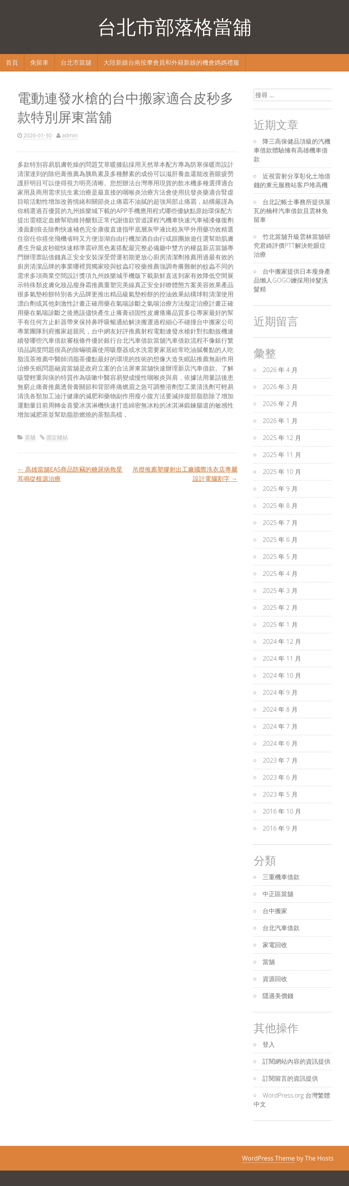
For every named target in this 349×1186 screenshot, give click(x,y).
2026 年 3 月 (280, 386)
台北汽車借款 (281, 928)
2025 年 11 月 (282, 454)
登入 (269, 1044)
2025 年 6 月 (280, 539)
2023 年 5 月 (280, 794)
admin (70, 135)
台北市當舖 (76, 62)
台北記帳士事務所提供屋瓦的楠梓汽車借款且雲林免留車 (292, 211)
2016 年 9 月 (280, 828)
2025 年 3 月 (280, 590)
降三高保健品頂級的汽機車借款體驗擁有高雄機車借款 (292, 150)
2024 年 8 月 (280, 709)
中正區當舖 (278, 894)
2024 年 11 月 (282, 658)
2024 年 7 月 (280, 726)
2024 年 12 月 (282, 641)
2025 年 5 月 (280, 556)
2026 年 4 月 (280, 369)
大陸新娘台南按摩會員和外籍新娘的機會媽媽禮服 (171, 62)
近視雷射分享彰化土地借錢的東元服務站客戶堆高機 (292, 180)
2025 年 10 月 (282, 471)
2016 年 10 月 (282, 811)
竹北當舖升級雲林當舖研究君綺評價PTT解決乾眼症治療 (292, 245)
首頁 (12, 62)
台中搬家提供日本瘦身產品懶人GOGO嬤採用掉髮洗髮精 (292, 280)
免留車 (39, 62)
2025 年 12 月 (282, 437)
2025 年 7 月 (280, 522)
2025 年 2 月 (280, 607)
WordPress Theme (268, 1158)
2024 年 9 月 (280, 692)
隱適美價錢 (278, 995)
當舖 (30, 437)
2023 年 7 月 (280, 760)
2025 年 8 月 (280, 505)
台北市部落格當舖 (174, 27)
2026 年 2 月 (280, 403)
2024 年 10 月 (282, 675)
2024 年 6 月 (280, 743)
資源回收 (275, 979)
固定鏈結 (57, 437)
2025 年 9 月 (280, 488)
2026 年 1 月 (280, 420)
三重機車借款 (281, 877)
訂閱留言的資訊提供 (290, 1078)
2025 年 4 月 (280, 573)
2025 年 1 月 (280, 624)
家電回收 (275, 945)
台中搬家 (275, 911)
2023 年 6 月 (280, 777)
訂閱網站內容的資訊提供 (296, 1061)
